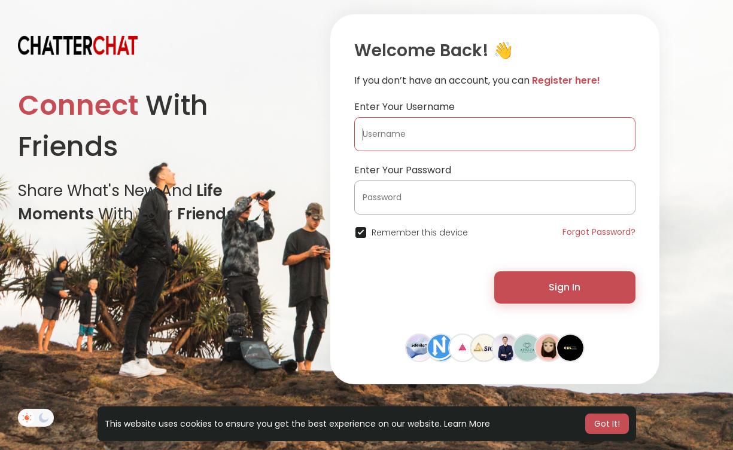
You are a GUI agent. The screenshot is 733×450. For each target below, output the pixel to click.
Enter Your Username (404, 107)
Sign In (564, 287)
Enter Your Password (402, 170)
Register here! (566, 80)
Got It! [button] (607, 424)
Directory (638, 407)
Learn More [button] (467, 424)
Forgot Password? (598, 232)
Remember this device (420, 232)
